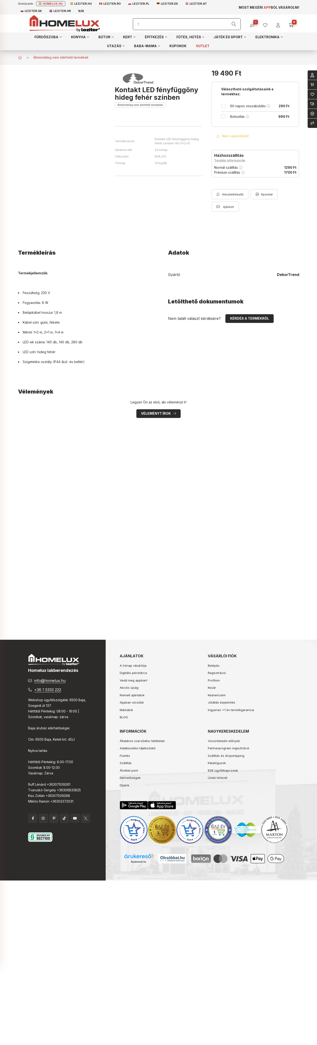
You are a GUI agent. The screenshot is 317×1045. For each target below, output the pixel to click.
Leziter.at (196, 3)
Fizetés (125, 756)
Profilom (214, 680)
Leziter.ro (110, 3)
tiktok (64, 818)
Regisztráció (217, 673)
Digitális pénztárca (133, 673)
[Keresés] (234, 24)
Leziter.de (167, 3)
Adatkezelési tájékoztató (138, 748)
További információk (229, 160)
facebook (32, 818)
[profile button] (267, 23)
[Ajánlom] (225, 207)
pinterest (54, 818)
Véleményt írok (156, 413)
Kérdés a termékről (249, 318)
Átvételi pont (129, 770)
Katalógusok (217, 763)
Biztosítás (259, 116)
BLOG (124, 717)
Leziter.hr (60, 11)
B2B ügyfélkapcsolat (223, 770)
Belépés (214, 665)
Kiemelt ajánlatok (132, 695)
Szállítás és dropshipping (226, 756)
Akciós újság (129, 687)
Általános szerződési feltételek (142, 741)
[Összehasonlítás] (254, 23)
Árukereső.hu (138, 861)
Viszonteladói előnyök (224, 741)
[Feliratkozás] (230, 194)
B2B (81, 11)
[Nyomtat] (264, 194)
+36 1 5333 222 (47, 689)
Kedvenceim (217, 695)
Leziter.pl (138, 3)
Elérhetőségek (130, 778)
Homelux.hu (51, 3)
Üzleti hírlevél (217, 778)
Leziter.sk (31, 11)
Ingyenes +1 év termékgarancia (231, 710)
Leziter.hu (81, 3)
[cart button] (293, 23)
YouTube (75, 818)
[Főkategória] (20, 57)
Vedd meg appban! (133, 680)
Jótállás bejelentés (221, 702)
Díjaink (124, 785)
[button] (48, 36)
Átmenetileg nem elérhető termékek (61, 57)
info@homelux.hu (50, 680)
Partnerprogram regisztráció (228, 748)
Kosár (212, 687)
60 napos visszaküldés (259, 105)
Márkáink (126, 710)
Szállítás (126, 763)
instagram (43, 818)
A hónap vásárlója (133, 665)
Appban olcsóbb (132, 702)
